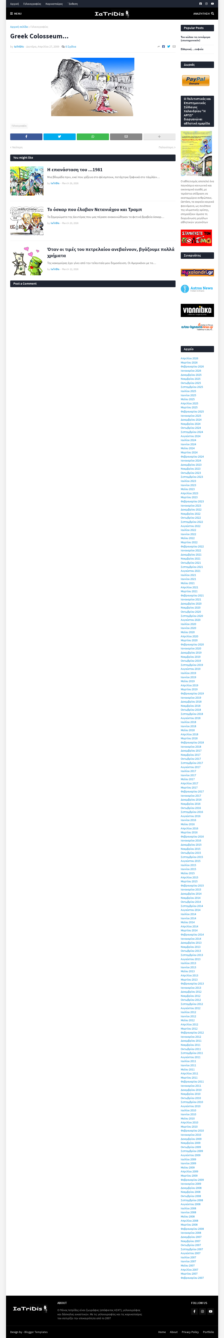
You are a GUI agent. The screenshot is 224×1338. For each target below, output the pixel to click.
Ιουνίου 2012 (188, 1016)
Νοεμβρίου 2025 (190, 379)
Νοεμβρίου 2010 (190, 1094)
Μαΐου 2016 (188, 824)
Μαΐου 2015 (188, 873)
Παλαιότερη (166, 147)
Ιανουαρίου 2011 (191, 1086)
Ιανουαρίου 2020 (191, 648)
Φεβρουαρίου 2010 (192, 1130)
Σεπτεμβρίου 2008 (192, 1200)
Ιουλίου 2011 (188, 1061)
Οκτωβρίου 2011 (191, 1049)
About (174, 1332)
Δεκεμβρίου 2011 (191, 1040)
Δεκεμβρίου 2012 (191, 991)
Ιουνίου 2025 (188, 395)
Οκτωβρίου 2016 (191, 808)
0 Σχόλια (71, 46)
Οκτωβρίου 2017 (191, 759)
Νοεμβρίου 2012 (190, 996)
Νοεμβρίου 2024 (190, 424)
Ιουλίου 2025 (188, 391)
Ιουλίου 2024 (188, 440)
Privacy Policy (190, 1332)
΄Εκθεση (72, 4)
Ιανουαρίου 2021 (191, 599)
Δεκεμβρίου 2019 (191, 652)
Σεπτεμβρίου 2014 (192, 906)
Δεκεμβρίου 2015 (191, 844)
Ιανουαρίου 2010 (191, 1135)
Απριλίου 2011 (189, 1073)
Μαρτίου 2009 (189, 1175)
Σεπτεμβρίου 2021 (192, 567)
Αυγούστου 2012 (190, 1008)
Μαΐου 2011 (188, 1069)
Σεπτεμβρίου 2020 (192, 616)
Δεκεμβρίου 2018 (191, 701)
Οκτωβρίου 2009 (191, 1147)
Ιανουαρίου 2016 (191, 840)
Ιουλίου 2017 (188, 771)
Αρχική (14, 4)
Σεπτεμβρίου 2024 (192, 432)
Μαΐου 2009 (188, 1167)
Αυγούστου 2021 (190, 571)
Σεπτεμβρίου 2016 (192, 812)
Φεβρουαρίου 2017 (192, 791)
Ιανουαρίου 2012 (191, 1037)
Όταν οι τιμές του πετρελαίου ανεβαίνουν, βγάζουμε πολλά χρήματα (110, 252)
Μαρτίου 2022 (189, 542)
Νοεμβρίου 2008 (190, 1192)
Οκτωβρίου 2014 (191, 902)
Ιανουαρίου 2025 (191, 415)
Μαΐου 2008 (188, 1216)
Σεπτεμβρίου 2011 (192, 1053)
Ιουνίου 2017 (188, 775)
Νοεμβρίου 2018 (190, 706)
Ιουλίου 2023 (188, 481)
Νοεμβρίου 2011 (190, 1045)
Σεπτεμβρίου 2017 (192, 763)
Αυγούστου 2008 (190, 1204)
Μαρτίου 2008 (189, 1224)
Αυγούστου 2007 (190, 1253)
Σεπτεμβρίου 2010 (192, 1102)
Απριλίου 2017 (189, 783)
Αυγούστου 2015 (190, 861)
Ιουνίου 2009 (188, 1163)
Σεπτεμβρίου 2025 (192, 387)
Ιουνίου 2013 (188, 967)
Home (162, 1332)
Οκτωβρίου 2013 (191, 951)
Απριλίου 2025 (189, 403)
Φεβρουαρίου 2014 (192, 934)
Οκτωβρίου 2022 (191, 517)
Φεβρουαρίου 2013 (192, 983)
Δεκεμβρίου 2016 (191, 799)
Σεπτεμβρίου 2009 (192, 1151)
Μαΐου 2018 (188, 730)
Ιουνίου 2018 (188, 726)
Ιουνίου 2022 (188, 534)
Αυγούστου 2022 (190, 526)
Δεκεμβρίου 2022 (191, 509)
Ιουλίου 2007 (188, 1257)
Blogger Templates (36, 1332)
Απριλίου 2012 (189, 1024)
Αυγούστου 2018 (190, 718)
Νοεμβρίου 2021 (190, 558)
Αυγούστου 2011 (190, 1057)
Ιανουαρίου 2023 (191, 505)
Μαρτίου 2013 (189, 979)
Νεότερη (17, 147)
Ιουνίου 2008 (188, 1212)
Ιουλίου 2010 (188, 1110)
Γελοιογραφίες (32, 4)
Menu (18, 13)
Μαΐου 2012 (188, 1020)
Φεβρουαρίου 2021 (192, 595)
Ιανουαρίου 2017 (191, 795)
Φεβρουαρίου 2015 (192, 885)
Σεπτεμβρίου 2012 (192, 1004)
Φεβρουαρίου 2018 (192, 742)
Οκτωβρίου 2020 (191, 612)
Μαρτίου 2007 (189, 1273)
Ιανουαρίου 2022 (191, 550)
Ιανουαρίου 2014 (191, 939)
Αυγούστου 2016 (190, 816)
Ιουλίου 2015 (188, 865)
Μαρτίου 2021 (189, 591)
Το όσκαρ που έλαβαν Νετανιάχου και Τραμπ (94, 209)
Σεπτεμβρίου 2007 (192, 1249)
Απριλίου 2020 (189, 636)
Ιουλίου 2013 (188, 963)
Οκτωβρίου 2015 (191, 853)
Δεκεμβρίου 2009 (191, 1139)
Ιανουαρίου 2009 (191, 1184)
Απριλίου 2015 (189, 877)
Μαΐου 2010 (188, 1118)
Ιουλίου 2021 (188, 575)
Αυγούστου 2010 (190, 1106)
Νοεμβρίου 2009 (190, 1143)
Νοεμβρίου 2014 (190, 898)
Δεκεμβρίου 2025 (191, 375)
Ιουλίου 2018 (188, 722)
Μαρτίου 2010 (189, 1126)
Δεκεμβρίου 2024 (191, 419)
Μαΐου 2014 (188, 922)
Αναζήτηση (201, 13)
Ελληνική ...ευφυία (192, 49)
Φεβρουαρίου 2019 (192, 693)
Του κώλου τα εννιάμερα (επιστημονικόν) (195, 38)
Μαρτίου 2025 (189, 407)
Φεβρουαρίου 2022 (192, 546)
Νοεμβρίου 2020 (190, 607)
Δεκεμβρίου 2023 (191, 465)
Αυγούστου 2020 (190, 620)
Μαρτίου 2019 (189, 689)
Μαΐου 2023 (188, 489)
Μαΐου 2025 (188, 399)
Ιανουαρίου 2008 (191, 1233)
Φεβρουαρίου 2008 (192, 1229)
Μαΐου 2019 (188, 681)
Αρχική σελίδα (19, 27)
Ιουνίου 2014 (188, 918)
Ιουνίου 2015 (188, 869)
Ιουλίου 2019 (188, 673)
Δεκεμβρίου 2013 (191, 942)
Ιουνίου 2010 (188, 1114)
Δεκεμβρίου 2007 (191, 1237)
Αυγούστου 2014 (190, 910)
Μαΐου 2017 (188, 779)
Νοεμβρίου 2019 (190, 657)
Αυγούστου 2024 (190, 436)
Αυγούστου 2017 (190, 767)
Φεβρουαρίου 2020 (192, 644)
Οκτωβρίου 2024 (191, 428)
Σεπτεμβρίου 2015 (192, 857)
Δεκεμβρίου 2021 (191, 554)
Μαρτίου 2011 (189, 1077)
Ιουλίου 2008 (188, 1208)
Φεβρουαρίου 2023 (192, 501)
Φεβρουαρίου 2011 (192, 1081)
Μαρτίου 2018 (189, 738)
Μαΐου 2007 (188, 1265)
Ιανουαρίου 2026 (191, 370)
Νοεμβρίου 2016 (190, 804)
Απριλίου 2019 (189, 685)
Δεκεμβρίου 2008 (191, 1188)
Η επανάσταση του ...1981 (75, 169)
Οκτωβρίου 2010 (191, 1098)
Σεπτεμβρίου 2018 (192, 714)
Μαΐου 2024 (188, 448)
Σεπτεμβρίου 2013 (192, 955)
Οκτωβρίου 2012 (191, 1000)
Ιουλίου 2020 (188, 624)
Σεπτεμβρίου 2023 (192, 477)
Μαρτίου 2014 (189, 930)
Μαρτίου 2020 (189, 640)
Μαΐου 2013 (188, 971)
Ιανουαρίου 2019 (191, 697)
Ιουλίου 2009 (188, 1159)
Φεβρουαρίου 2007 (192, 1278)
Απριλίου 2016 (189, 828)
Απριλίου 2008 (189, 1220)
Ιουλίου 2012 (188, 1012)
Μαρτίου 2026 (189, 362)
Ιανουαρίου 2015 (191, 889)
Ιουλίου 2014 (188, 914)
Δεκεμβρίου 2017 (191, 750)
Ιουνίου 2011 (188, 1065)
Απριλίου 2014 (189, 926)
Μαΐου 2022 (188, 538)
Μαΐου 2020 (188, 632)
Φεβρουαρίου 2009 (192, 1180)
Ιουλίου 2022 (188, 530)
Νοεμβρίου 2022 (190, 514)
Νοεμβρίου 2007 (190, 1241)
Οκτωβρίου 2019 (191, 661)
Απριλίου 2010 (189, 1122)
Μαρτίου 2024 (189, 452)
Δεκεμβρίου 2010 (191, 1090)
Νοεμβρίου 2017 (190, 755)
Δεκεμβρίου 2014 (191, 893)
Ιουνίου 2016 (188, 820)
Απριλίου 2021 (189, 587)
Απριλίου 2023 (189, 493)
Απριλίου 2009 (189, 1171)
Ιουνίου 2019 (188, 677)
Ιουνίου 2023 (188, 485)
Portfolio (208, 1332)
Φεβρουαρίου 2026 (192, 366)
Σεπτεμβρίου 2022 (192, 522)
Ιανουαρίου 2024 (191, 460)
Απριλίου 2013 (189, 975)
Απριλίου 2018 (189, 734)
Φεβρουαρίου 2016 (192, 836)
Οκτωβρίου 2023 (191, 473)
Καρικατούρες (54, 4)
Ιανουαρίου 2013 (191, 988)
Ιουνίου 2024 (188, 444)
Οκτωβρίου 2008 (191, 1196)
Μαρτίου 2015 (189, 881)
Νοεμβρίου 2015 (190, 849)
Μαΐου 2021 (188, 583)
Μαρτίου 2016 (189, 832)
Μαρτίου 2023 (189, 497)
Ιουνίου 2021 (188, 579)
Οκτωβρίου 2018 (191, 710)
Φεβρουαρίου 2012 (192, 1032)
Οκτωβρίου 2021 (191, 563)
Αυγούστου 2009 (190, 1155)
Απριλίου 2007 (189, 1269)
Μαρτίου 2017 (189, 787)
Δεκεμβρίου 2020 (191, 603)
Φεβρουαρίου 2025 (192, 411)
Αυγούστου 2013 (190, 959)
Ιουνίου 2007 (188, 1261)
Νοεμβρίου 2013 (190, 947)
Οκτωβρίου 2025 (191, 383)
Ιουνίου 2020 (188, 628)
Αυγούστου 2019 (190, 669)
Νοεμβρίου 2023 (190, 468)
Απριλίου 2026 (189, 358)
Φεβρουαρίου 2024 (192, 456)
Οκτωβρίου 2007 (191, 1245)
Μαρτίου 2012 (189, 1028)
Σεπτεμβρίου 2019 (192, 665)
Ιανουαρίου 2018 (191, 746)
